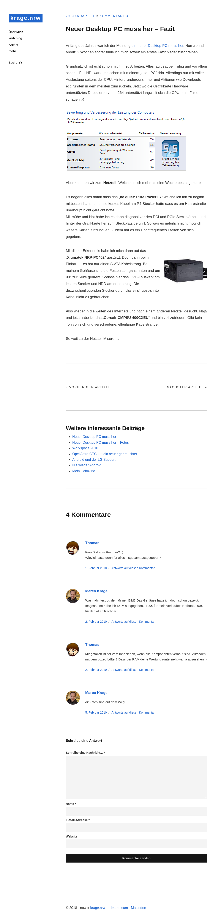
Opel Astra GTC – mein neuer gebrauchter (104, 454)
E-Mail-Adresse (78, 820)
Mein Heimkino (83, 471)
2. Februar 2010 (96, 621)
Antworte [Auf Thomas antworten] (133, 568)
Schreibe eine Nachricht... (85, 752)
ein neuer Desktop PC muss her (157, 46)
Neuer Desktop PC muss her (94, 437)
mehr (12, 51)
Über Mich (16, 32)
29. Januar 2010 (81, 16)
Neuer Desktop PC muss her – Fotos (100, 442)
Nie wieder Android (86, 465)
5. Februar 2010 (96, 712)
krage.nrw (25, 18)
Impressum (119, 908)
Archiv (13, 44)
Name (71, 804)
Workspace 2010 (85, 448)
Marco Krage (96, 591)
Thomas (92, 543)
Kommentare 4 (114, 16)
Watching (15, 38)
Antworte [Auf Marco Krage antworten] (133, 621)
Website (71, 836)
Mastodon (138, 908)
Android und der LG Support (93, 459)
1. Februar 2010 (96, 568)
